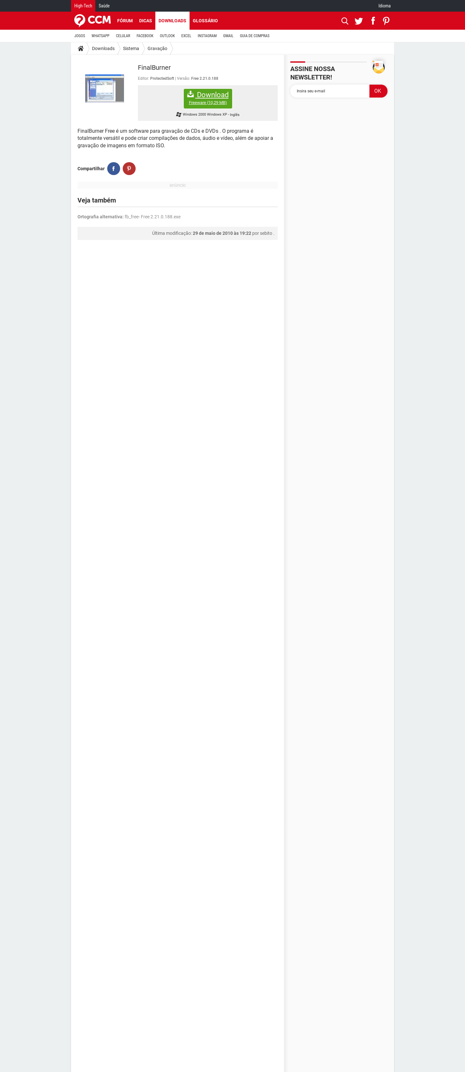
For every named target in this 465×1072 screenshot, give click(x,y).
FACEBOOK (145, 36)
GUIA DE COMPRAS (254, 36)
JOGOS (79, 36)
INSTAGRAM (207, 36)
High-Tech (83, 5)
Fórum (125, 20)
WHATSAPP (100, 36)
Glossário (205, 20)
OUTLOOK (167, 36)
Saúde (103, 5)
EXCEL (186, 36)
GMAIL (228, 36)
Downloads (172, 20)
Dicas (145, 20)
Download (208, 98)
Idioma (384, 5)
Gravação (157, 48)
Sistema (131, 48)
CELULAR (123, 36)
